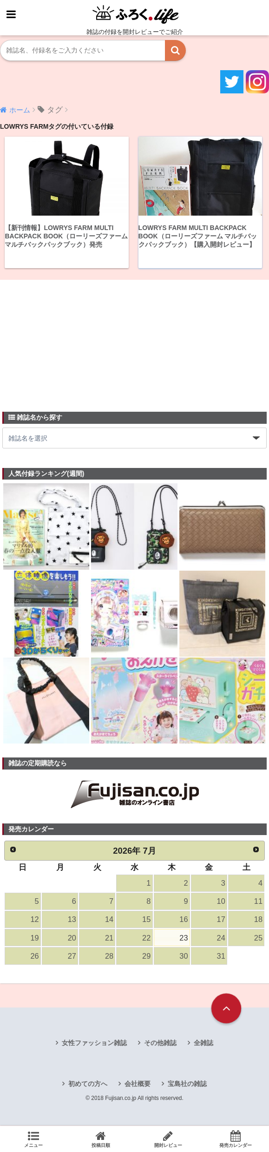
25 (258, 939)
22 (146, 939)
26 (34, 957)
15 (146, 920)
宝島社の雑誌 (187, 1085)
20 (71, 939)
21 (109, 939)
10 (221, 901)
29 (146, 957)
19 (34, 939)
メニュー (33, 1139)
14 (109, 920)
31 (221, 957)
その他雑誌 (160, 1044)
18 (258, 920)
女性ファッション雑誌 (94, 1044)
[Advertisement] (72, 340)
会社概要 (138, 1085)
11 (258, 901)
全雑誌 (203, 1044)
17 (221, 920)
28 (109, 957)
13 (71, 920)
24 (221, 939)
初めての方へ (87, 1085)
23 (183, 939)
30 (183, 957)
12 (34, 920)
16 (183, 920)
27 (71, 957)
